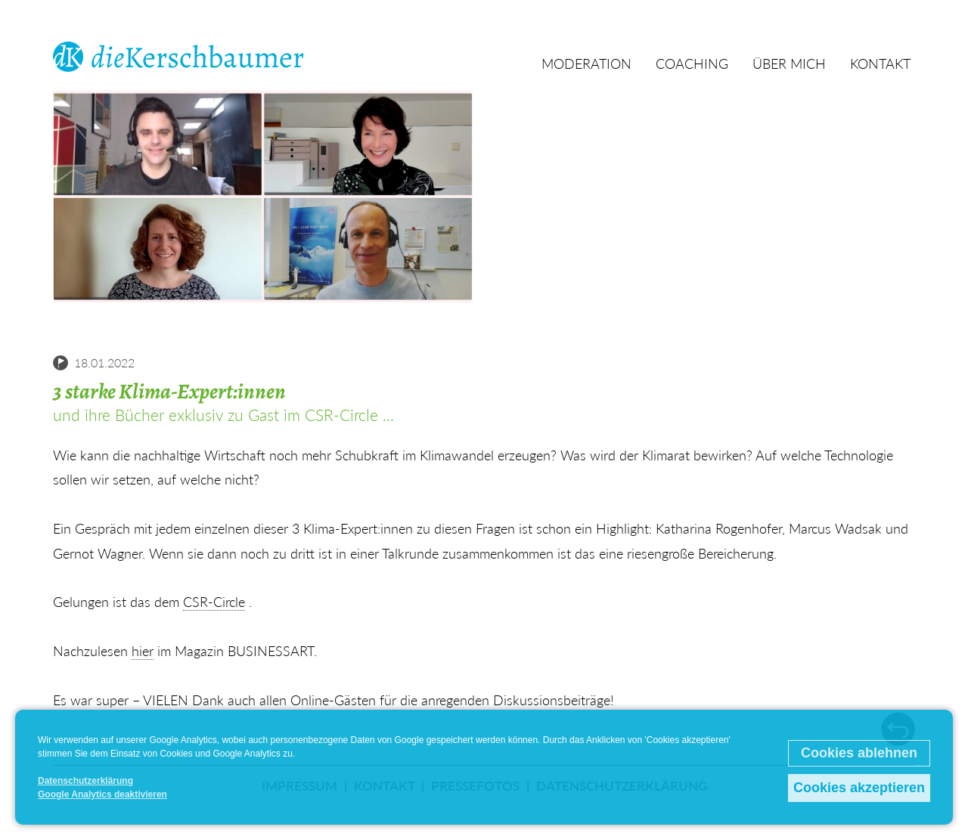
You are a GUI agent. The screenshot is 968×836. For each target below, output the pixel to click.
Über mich (789, 63)
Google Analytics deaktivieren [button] (102, 794)
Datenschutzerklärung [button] (85, 781)
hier (143, 650)
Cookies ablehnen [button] (859, 752)
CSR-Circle (214, 601)
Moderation (586, 63)
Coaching (692, 63)
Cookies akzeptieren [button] (859, 787)
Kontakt (880, 63)
